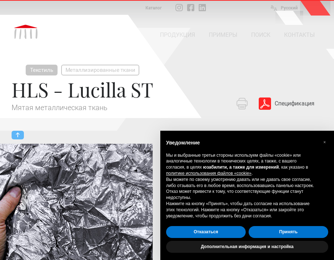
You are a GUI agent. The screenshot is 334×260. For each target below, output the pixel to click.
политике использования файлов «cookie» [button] (208, 173)
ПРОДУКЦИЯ (177, 34)
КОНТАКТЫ (299, 34)
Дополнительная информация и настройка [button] (247, 246)
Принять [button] (288, 231)
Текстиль (41, 70)
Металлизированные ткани (100, 70)
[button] (324, 142)
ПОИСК (260, 34)
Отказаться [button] (206, 231)
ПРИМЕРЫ (223, 34)
